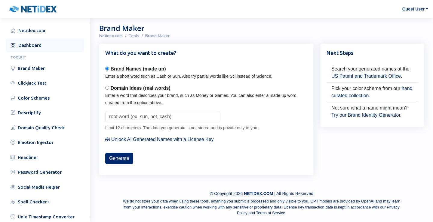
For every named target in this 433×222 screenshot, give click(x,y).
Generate (119, 158)
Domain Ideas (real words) (140, 88)
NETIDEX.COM (258, 193)
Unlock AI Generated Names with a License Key (159, 139)
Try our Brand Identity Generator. (366, 115)
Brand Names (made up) (138, 68)
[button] (48, 9)
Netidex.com (111, 36)
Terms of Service (270, 213)
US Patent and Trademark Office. (366, 76)
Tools (134, 36)
